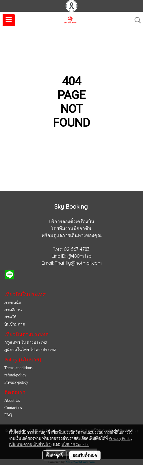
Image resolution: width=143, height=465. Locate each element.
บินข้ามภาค (14, 324)
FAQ (8, 415)
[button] (136, 20)
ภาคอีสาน (13, 310)
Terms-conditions (18, 368)
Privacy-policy (16, 382)
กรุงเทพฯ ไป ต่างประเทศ (25, 342)
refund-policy (15, 375)
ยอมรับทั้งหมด (85, 455)
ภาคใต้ (10, 317)
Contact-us (13, 408)
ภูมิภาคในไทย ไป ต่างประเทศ (30, 350)
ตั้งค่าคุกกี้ (54, 455)
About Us (12, 400)
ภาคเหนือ (12, 302)
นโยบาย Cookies (75, 444)
